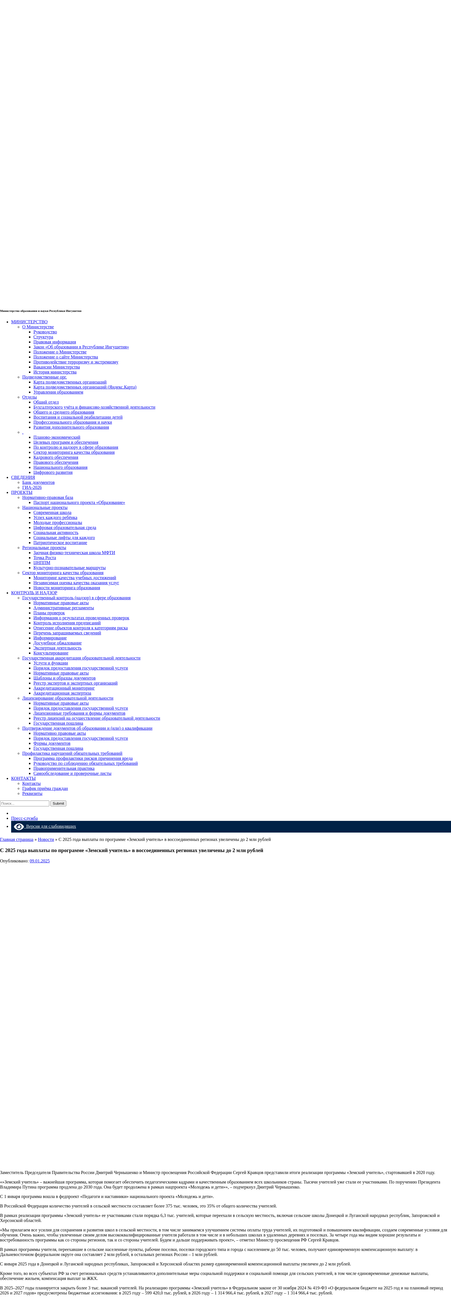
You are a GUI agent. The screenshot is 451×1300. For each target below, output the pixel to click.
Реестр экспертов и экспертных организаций (75, 683)
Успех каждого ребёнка (55, 517)
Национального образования (60, 467)
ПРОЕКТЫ (21, 492)
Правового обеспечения (55, 462)
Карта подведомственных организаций (70, 382)
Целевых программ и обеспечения (65, 442)
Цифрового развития (53, 472)
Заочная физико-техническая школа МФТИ (74, 552)
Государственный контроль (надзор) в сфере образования (76, 597)
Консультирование (51, 653)
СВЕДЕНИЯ (23, 477)
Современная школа (52, 512)
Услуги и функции (50, 663)
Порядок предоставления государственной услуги (80, 668)
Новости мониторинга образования (66, 587)
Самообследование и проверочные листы (72, 773)
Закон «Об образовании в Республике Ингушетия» (81, 347)
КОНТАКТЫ (23, 778)
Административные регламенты (63, 607)
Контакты (31, 783)
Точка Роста (44, 557)
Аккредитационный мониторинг (64, 688)
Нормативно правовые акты (59, 733)
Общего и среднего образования (63, 412)
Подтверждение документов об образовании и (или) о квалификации (87, 728)
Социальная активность (55, 532)
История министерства (55, 372)
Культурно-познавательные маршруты (69, 567)
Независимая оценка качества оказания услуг (76, 582)
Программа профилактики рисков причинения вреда (83, 758)
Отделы (29, 397)
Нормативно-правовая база (47, 497)
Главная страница (16, 839)
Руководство (45, 331)
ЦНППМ (41, 562)
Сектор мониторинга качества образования (74, 452)
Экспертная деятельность (57, 648)
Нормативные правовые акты (61, 602)
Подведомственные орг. (44, 377)
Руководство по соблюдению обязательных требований (85, 763)
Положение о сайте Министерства (65, 357)
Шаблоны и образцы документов (64, 678)
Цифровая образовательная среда (64, 527)
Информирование (50, 638)
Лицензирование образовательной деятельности (67, 698)
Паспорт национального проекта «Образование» (79, 502)
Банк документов (38, 482)
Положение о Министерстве (60, 352)
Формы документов (51, 743)
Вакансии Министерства (56, 367)
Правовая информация (54, 341)
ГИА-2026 (32, 487)
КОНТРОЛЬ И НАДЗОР (34, 592)
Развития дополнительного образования (71, 427)
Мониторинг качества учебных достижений (74, 577)
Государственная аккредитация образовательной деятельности (81, 658)
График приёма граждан (45, 788)
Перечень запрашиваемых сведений (67, 632)
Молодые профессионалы (57, 522)
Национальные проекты (44, 507)
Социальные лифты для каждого (64, 537)
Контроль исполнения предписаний (67, 622)
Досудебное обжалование (57, 643)
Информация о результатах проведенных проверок (81, 617)
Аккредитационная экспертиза (62, 693)
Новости (46, 839)
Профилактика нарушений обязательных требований (72, 753)
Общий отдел (46, 402)
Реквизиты (32, 793)
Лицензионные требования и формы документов (79, 713)
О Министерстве (38, 326)
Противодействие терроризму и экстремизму (75, 362)
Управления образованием (58, 392)
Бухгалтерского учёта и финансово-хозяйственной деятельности (94, 407)
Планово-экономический (56, 437)
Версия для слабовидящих (45, 826)
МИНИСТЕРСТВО (29, 321)
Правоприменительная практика (63, 768)
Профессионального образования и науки (72, 422)
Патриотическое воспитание (60, 542)
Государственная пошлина (58, 723)
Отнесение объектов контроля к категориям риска (80, 627)
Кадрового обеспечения (55, 457)
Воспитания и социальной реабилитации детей (78, 417)
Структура (43, 336)
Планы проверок (49, 612)
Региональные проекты (44, 547)
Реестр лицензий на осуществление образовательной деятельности (96, 718)
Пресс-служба (24, 818)
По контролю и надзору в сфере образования (75, 447)
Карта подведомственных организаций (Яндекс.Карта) (84, 387)
